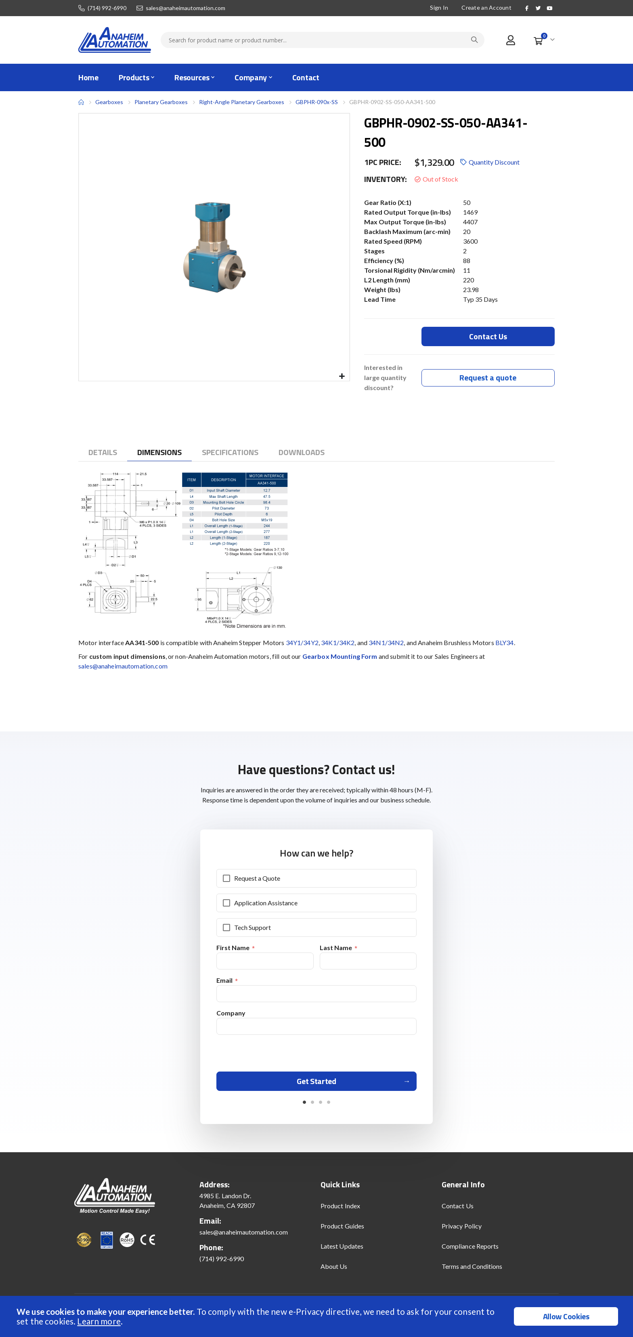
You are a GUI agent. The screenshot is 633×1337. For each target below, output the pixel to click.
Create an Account (486, 7)
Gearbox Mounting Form (339, 656)
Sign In (439, 7)
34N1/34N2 (386, 643)
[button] (342, 377)
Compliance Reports (470, 1249)
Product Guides (342, 1229)
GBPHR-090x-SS (317, 101)
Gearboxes (109, 101)
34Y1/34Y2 (302, 643)
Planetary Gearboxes (161, 102)
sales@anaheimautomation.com (185, 8)
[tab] (102, 452)
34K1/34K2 (337, 643)
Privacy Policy (462, 1229)
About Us (334, 1269)
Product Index (340, 1209)
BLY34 (504, 643)
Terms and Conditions (472, 1269)
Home (81, 102)
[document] (317, 1316)
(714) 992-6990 (107, 8)
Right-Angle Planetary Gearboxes (241, 101)
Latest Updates (342, 1249)
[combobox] (322, 40)
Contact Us (458, 1209)
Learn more (98, 1321)
